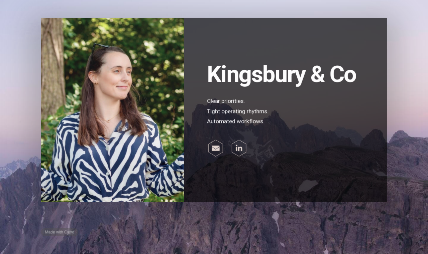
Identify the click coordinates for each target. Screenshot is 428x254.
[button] (215, 148)
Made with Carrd (60, 231)
